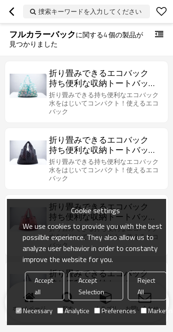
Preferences (115, 310)
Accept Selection (91, 286)
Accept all (44, 286)
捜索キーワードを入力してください (90, 11)
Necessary (34, 310)
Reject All (146, 286)
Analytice (73, 310)
